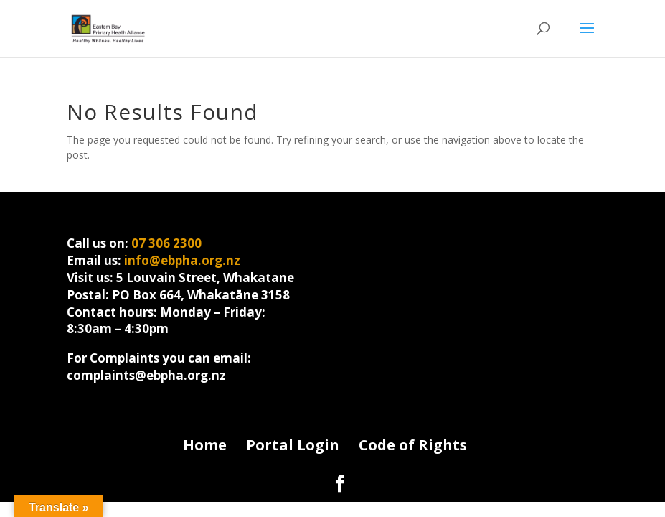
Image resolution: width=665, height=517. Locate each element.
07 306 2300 (166, 243)
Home (205, 445)
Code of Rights (413, 445)
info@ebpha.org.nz (182, 260)
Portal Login (292, 445)
